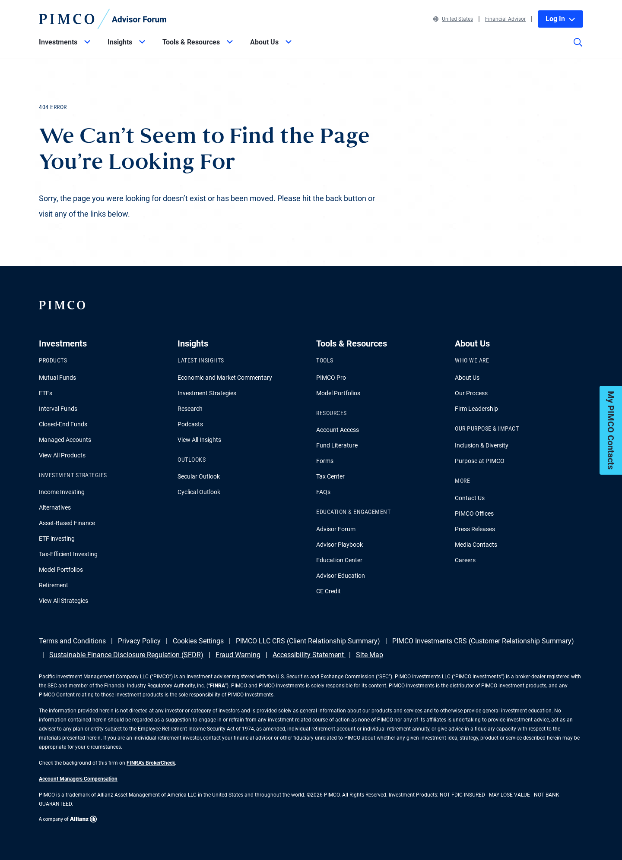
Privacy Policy (139, 641)
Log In (560, 19)
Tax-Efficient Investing (68, 554)
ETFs (45, 393)
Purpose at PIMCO (480, 460)
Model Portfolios (61, 569)
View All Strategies (63, 600)
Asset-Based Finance (67, 523)
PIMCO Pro (331, 377)
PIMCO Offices (474, 513)
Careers (465, 560)
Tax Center (330, 476)
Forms (324, 460)
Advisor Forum (335, 529)
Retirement (53, 585)
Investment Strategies (207, 393)
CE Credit (328, 591)
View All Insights (199, 439)
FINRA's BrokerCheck (151, 763)
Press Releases (475, 529)
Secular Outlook (199, 476)
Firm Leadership (476, 408)
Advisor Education (340, 575)
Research (190, 408)
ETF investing (57, 538)
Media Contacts (476, 544)
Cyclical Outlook (199, 491)
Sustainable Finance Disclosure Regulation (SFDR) (126, 655)
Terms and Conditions (72, 641)
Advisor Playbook (339, 544)
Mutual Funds (57, 377)
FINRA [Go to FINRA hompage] (217, 686)
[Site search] (578, 48)
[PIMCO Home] (103, 19)
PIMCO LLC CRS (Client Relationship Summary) (308, 641)
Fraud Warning (238, 655)
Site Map (369, 655)
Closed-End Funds (63, 424)
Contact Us (470, 498)
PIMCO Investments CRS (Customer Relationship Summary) (483, 641)
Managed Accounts (65, 439)
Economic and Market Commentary (225, 377)
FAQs (323, 491)
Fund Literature (337, 445)
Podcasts (190, 424)
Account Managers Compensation (78, 779)
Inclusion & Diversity (481, 445)
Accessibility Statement (309, 655)
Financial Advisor (505, 19)
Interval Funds (58, 408)
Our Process (471, 393)
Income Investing (62, 491)
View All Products (62, 455)
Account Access (337, 429)
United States (453, 19)
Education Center (339, 560)
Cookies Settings (198, 641)
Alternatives (55, 507)
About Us (467, 377)
